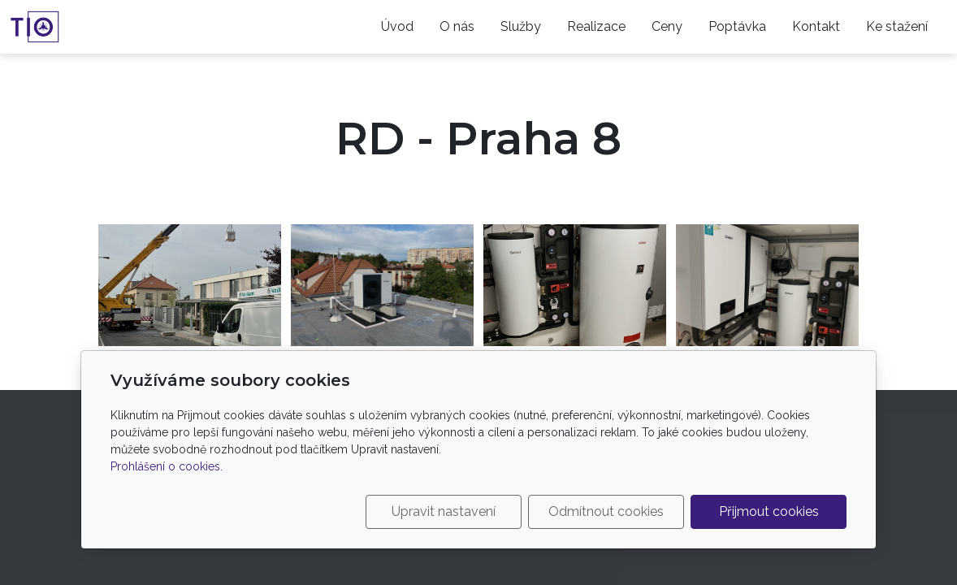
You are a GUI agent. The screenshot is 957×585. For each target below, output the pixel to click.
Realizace (596, 26)
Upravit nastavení (444, 511)
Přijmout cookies (769, 511)
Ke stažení (897, 26)
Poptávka (737, 26)
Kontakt (816, 26)
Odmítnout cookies (606, 511)
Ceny (667, 26)
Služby (520, 26)
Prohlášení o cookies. (166, 466)
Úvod (397, 26)
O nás (457, 26)
